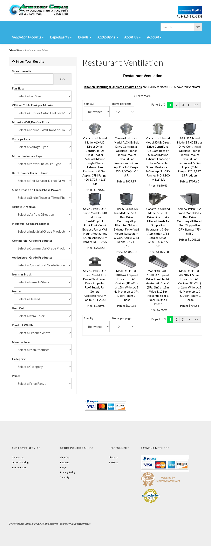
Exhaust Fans (15, 50)
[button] (142, 96)
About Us (114, 457)
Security (64, 477)
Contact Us (18, 457)
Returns (64, 462)
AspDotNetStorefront (80, 523)
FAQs (63, 467)
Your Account (19, 467)
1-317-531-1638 (191, 16)
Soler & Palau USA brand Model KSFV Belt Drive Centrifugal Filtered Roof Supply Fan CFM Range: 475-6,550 (189, 221)
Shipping (64, 457)
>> (196, 105)
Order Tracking (20, 462)
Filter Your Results (28, 61)
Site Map (113, 462)
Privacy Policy (67, 472)
